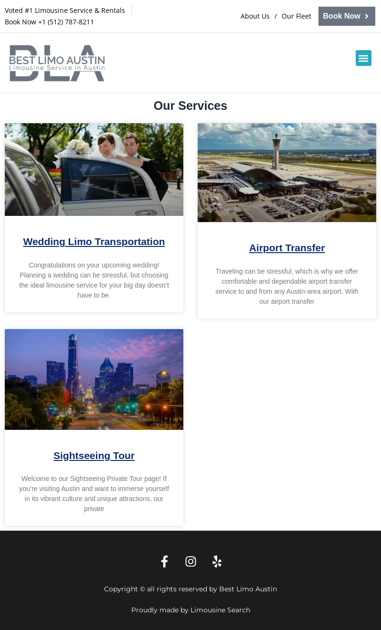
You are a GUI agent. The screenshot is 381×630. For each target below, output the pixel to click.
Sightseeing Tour (94, 455)
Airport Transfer (287, 247)
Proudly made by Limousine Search (190, 610)
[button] (363, 58)
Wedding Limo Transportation (94, 241)
